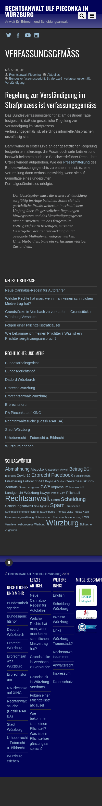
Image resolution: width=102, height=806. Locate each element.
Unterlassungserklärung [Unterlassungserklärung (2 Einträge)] (19, 517)
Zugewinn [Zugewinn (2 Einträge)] (11, 530)
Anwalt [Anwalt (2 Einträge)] (64, 469)
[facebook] (18, 34)
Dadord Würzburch (20, 379)
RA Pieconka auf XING (23, 413)
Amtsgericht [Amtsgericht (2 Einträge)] (52, 469)
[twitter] (8, 34)
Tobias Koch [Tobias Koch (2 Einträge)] (81, 511)
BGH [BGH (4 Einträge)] (88, 469)
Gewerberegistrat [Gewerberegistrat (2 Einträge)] (29, 487)
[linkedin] (37, 34)
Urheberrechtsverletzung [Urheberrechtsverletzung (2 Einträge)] (67, 517)
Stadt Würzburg (17, 429)
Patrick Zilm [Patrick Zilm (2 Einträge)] (58, 492)
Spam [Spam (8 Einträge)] (57, 505)
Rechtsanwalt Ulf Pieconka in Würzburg (34, 574)
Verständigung (14, 82)
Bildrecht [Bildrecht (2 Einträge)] (10, 475)
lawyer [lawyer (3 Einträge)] (45, 493)
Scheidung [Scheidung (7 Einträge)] (73, 499)
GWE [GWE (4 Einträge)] (45, 487)
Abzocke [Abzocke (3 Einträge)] (37, 469)
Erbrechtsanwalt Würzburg (26, 396)
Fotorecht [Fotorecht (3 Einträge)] (30, 481)
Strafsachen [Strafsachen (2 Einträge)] (73, 506)
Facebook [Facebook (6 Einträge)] (62, 475)
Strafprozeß (54, 78)
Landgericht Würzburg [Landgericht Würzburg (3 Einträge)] (22, 493)
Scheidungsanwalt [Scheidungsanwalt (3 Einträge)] (19, 506)
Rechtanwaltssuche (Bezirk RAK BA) (34, 421)
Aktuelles (53, 75)
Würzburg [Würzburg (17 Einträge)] (62, 523)
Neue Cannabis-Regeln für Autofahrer (35, 290)
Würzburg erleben (19, 446)
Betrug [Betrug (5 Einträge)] (76, 469)
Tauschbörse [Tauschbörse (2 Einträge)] (47, 511)
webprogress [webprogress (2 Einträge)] (25, 524)
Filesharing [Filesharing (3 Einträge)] (13, 481)
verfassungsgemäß (77, 78)
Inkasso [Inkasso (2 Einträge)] (74, 487)
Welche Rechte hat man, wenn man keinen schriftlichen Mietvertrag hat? (39, 633)
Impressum (61, 673)
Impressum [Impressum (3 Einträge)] (59, 487)
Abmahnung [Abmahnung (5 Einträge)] (17, 469)
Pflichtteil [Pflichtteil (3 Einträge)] (73, 493)
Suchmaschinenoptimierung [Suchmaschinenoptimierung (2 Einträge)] (22, 511)
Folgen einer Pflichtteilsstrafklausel (32, 325)
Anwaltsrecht (63, 665)
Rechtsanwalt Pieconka (25, 75)
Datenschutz (63, 682)
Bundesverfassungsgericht (27, 78)
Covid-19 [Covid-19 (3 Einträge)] (23, 475)
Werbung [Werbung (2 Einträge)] (39, 524)
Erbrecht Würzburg (20, 388)
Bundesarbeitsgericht (22, 363)
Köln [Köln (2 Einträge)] (82, 487)
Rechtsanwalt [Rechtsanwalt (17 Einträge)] (27, 498)
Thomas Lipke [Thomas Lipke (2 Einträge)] (64, 511)
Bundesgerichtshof (20, 371)
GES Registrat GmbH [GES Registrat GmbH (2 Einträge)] (52, 481)
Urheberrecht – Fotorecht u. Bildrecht (34, 438)
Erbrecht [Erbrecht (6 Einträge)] (40, 475)
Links (57, 630)
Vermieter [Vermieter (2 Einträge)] (11, 524)
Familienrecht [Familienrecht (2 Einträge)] (82, 475)
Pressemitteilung (77, 162)
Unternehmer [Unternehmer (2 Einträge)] (42, 517)
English (59, 595)
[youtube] (27, 34)
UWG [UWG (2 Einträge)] (85, 517)
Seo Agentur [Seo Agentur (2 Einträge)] (41, 506)
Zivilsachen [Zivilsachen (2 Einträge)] (86, 524)
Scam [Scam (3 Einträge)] (55, 500)
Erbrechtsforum (17, 404)
